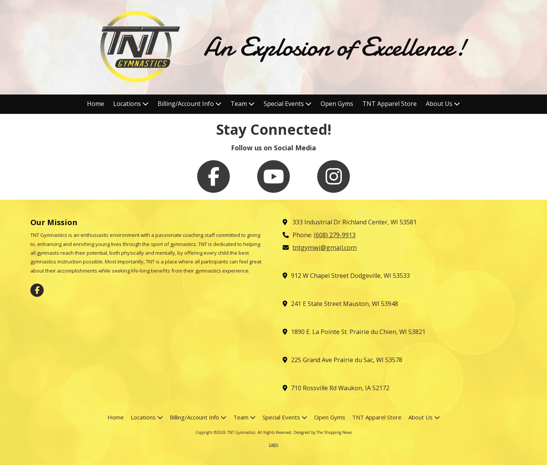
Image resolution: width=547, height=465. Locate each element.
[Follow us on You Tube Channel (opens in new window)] (273, 176)
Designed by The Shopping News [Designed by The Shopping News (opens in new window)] (323, 432)
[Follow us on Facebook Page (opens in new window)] (213, 176)
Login (273, 444)
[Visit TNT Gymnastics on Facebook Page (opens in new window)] (37, 290)
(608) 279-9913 (335, 235)
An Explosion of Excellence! (335, 47)
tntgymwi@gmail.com (324, 247)
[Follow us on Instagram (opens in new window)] (333, 176)
